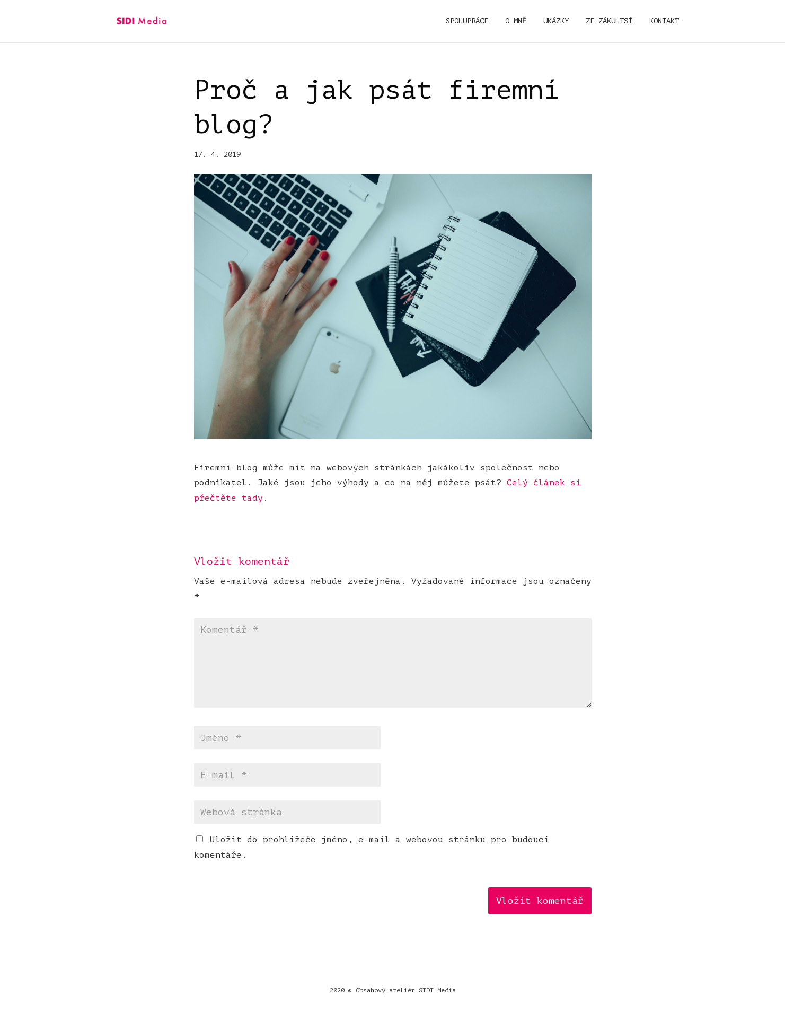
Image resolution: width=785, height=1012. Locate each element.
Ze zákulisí (609, 21)
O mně (515, 21)
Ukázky (556, 21)
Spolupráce (467, 21)
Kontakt (664, 21)
